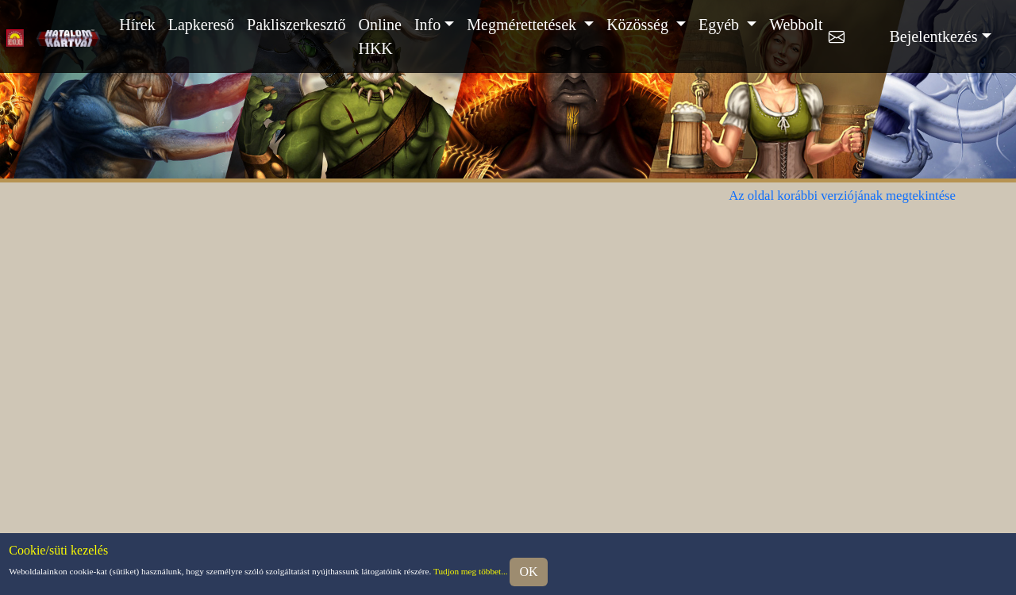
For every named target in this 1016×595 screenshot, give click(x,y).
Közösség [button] (639, 24)
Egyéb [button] (720, 24)
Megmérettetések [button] (523, 24)
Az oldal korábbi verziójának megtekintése (842, 195)
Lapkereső (201, 24)
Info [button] (427, 24)
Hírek (137, 24)
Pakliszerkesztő (296, 24)
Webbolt (795, 24)
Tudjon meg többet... (470, 570)
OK (528, 571)
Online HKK (379, 36)
